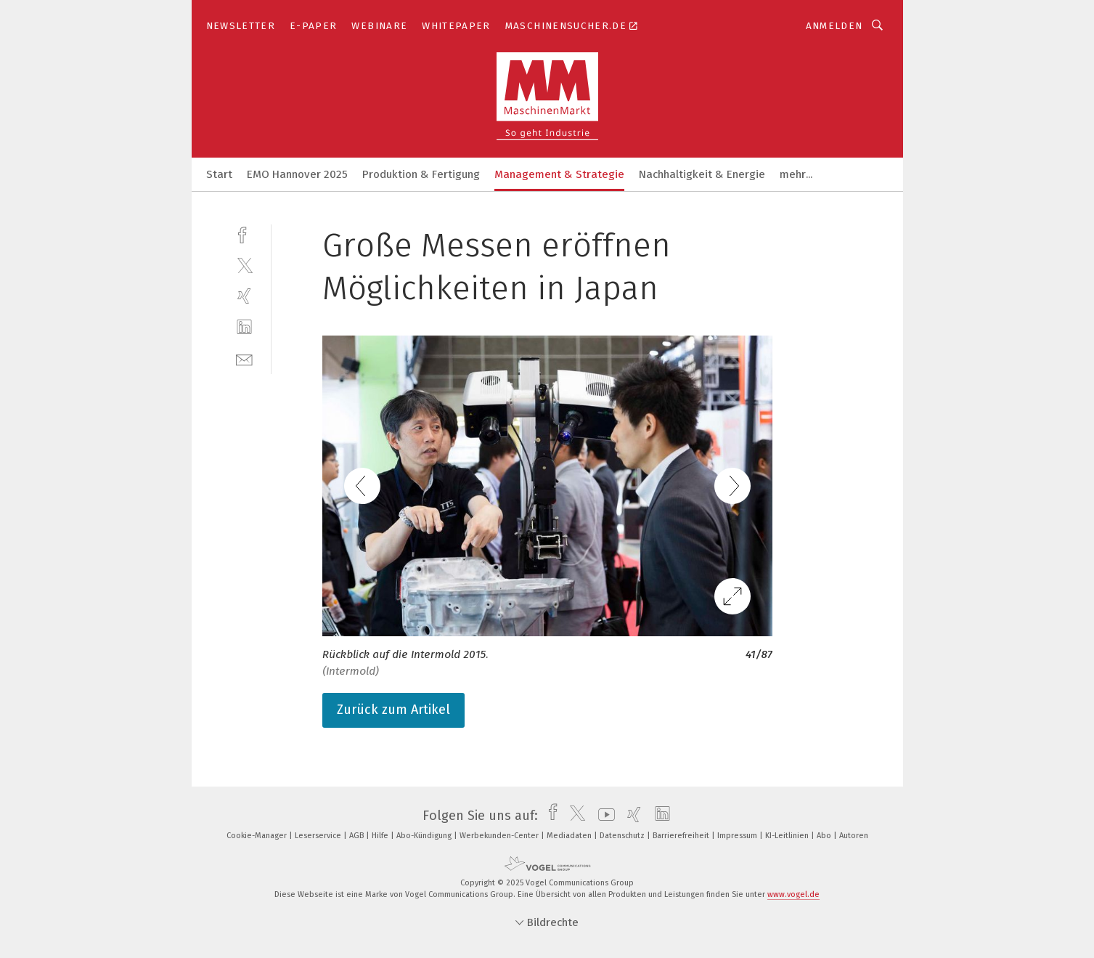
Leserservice (319, 835)
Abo (825, 835)
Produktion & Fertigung (421, 174)
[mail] (244, 358)
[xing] (244, 296)
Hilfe (381, 835)
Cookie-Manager (257, 835)
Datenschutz (623, 835)
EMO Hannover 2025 (297, 174)
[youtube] (603, 816)
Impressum (738, 835)
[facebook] (244, 233)
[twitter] (244, 265)
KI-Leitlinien (788, 835)
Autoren (853, 835)
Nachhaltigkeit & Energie (702, 174)
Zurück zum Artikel (393, 710)
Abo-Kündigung (425, 835)
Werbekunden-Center (500, 835)
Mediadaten (570, 835)
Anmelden (834, 26)
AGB (357, 835)
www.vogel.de (793, 894)
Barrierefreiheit (682, 835)
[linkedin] (244, 327)
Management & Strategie (559, 174)
